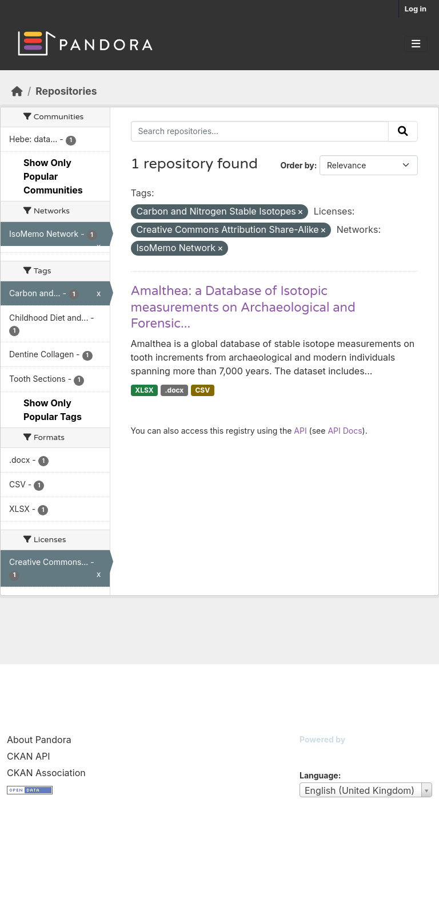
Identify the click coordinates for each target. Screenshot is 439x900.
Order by (297, 165)
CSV (202, 390)
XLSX (144, 390)
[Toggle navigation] (416, 44)
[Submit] (403, 131)
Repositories (66, 91)
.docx (174, 390)
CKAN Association (46, 772)
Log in (415, 8)
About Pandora (39, 739)
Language (319, 775)
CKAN (319, 754)
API (300, 430)
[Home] (17, 91)
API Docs (345, 430)
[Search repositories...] (260, 131)
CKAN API (28, 756)
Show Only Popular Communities (53, 176)
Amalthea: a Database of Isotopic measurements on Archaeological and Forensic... (243, 307)
